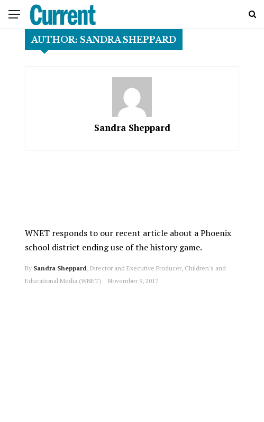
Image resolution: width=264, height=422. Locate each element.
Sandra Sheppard (132, 127)
